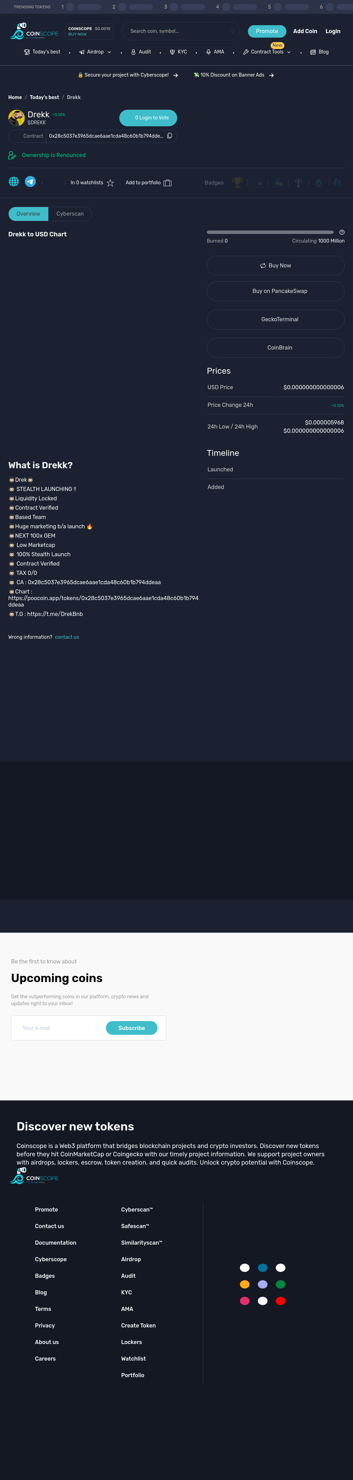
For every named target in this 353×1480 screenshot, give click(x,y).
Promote (267, 31)
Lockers (131, 1342)
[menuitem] (42, 52)
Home (15, 97)
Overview (28, 213)
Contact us (49, 1226)
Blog (41, 1292)
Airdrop (131, 1259)
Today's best (44, 97)
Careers (45, 1358)
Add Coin (305, 31)
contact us (67, 637)
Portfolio (132, 1375)
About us (47, 1342)
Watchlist (133, 1358)
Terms (43, 1309)
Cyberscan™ (137, 1209)
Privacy (45, 1325)
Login (333, 31)
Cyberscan (70, 213)
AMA (127, 1309)
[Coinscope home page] (34, 31)
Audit (128, 1276)
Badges (214, 182)
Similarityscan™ (141, 1242)
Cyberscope (51, 1259)
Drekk (74, 97)
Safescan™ (135, 1226)
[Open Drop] (276, 237)
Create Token (138, 1325)
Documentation (56, 1242)
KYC (126, 1292)
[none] (96, 52)
